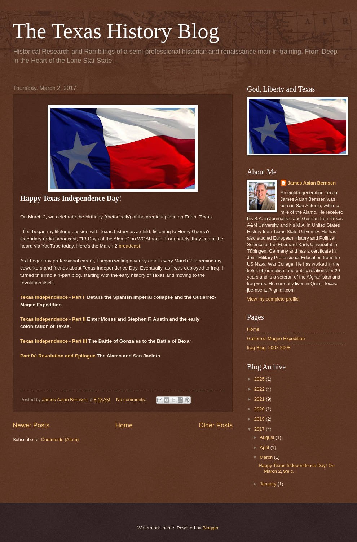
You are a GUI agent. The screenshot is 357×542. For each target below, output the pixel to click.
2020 (260, 409)
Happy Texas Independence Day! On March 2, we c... (296, 468)
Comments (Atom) (60, 439)
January (268, 484)
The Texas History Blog (116, 31)
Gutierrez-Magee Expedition (276, 338)
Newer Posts (31, 425)
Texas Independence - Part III (53, 341)
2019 (260, 419)
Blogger (211, 527)
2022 (260, 389)
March (267, 457)
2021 (260, 399)
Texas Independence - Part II (53, 319)
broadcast (129, 246)
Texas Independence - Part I (52, 297)
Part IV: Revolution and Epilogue (58, 356)
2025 (260, 379)
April (265, 447)
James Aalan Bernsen (312, 183)
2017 (260, 429)
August (268, 437)
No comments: (131, 399)
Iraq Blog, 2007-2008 (268, 347)
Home (124, 425)
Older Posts (216, 425)
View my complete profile (273, 299)
